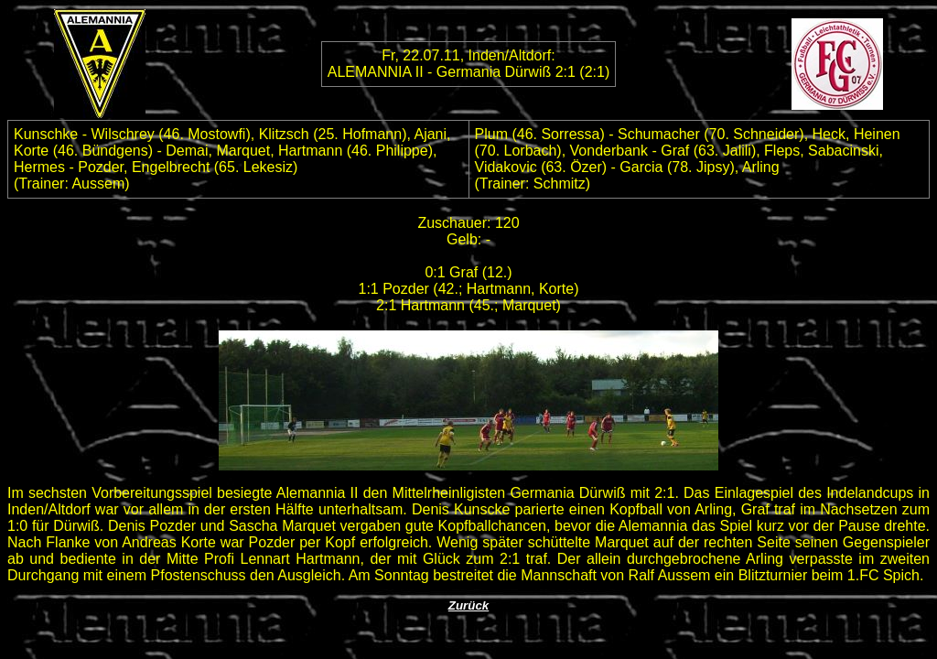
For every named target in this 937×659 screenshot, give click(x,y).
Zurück (468, 605)
